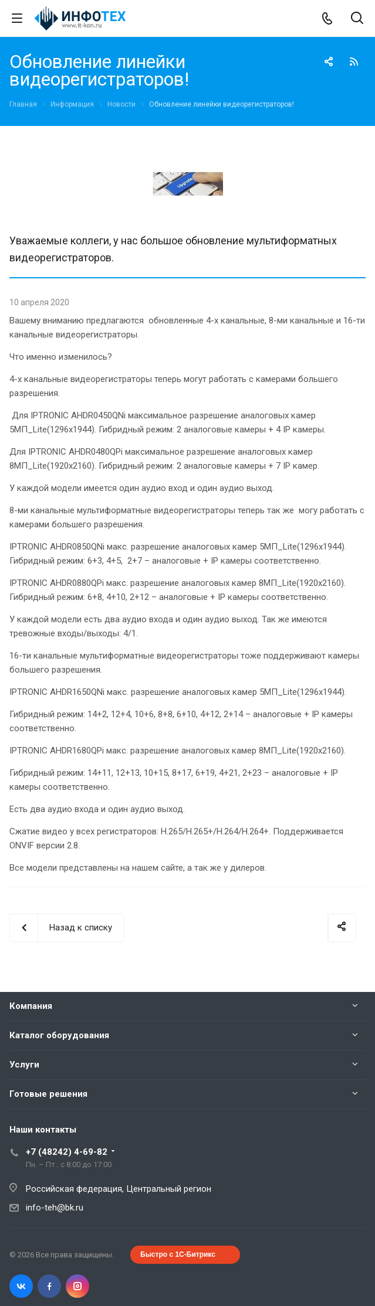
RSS (354, 61)
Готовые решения (48, 1094)
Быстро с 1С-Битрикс (177, 1254)
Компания (30, 1006)
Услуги (24, 1064)
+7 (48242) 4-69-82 (66, 1152)
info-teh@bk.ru (54, 1207)
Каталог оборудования (59, 1035)
